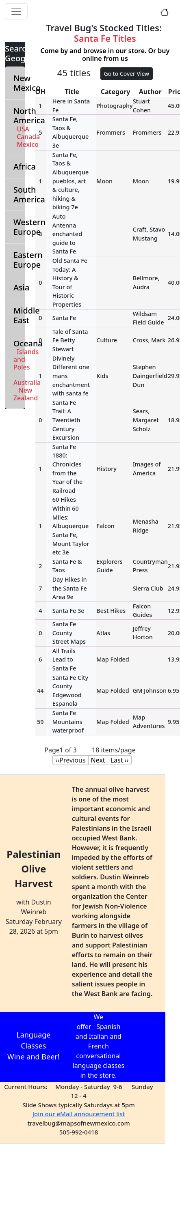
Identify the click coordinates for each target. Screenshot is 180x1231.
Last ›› (120, 760)
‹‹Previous (70, 760)
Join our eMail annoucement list (79, 1114)
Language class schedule (140, 1046)
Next (98, 760)
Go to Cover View (127, 73)
